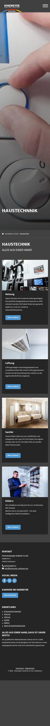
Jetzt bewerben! (10, 595)
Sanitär (6, 620)
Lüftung (7, 617)
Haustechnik (24, 234)
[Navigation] (43, 4)
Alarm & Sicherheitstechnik (14, 625)
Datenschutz (29, 668)
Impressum (20, 668)
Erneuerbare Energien (12, 611)
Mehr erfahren (13, 317)
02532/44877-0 (10, 565)
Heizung (7, 614)
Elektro (7, 622)
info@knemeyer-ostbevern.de (16, 568)
